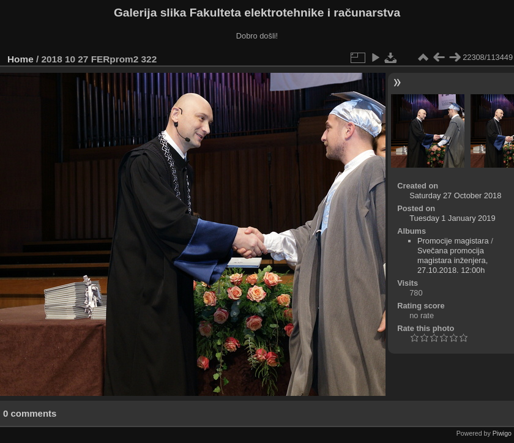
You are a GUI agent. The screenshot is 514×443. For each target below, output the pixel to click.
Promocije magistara (453, 240)
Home (20, 59)
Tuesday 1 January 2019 (452, 218)
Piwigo (502, 433)
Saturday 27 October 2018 (455, 195)
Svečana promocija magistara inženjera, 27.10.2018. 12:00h (452, 260)
